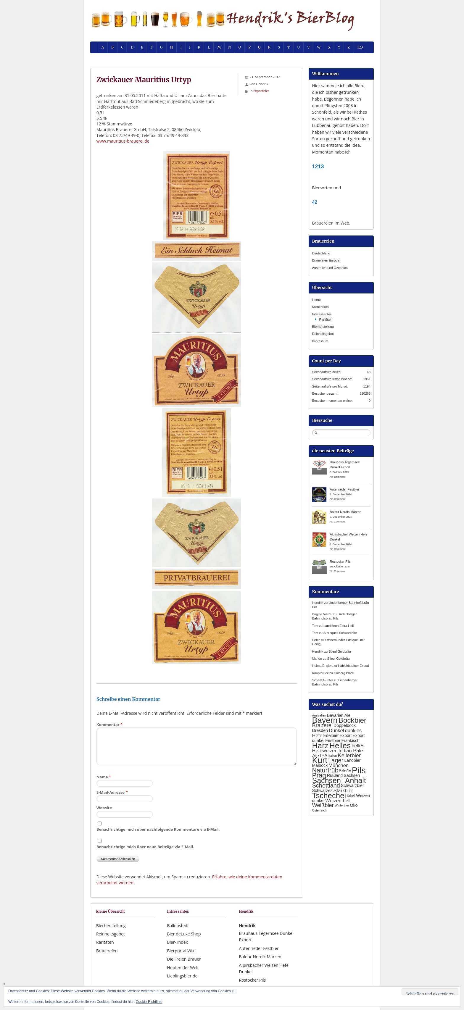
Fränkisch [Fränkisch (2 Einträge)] (350, 740)
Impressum (320, 341)
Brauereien (107, 950)
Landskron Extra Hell (338, 625)
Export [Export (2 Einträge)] (345, 735)
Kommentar (109, 724)
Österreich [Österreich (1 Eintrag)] (319, 810)
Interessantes (321, 314)
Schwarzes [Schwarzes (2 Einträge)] (322, 790)
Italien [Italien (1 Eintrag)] (332, 755)
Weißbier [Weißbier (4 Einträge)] (323, 805)
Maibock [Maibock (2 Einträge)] (320, 765)
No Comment (337, 476)
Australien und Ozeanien (329, 268)
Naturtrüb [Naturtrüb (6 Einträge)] (325, 770)
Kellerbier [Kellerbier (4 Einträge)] (349, 755)
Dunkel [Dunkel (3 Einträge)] (336, 730)
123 (360, 47)
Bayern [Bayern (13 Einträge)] (324, 720)
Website (104, 807)
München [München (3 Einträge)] (338, 765)
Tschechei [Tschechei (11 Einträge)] (329, 795)
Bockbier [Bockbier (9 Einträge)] (352, 720)
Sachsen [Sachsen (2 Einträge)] (352, 775)
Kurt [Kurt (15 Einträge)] (319, 760)
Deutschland (321, 253)
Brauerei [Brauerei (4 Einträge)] (322, 725)
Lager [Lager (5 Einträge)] (335, 760)
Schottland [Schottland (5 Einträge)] (326, 785)
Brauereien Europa (325, 260)
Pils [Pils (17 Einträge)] (359, 770)
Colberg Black (344, 673)
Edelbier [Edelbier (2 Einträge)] (331, 735)
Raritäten (325, 319)
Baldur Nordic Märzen (345, 512)
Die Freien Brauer (184, 959)
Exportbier (261, 90)
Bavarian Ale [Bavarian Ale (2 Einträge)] (338, 715)
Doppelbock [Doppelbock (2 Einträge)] (345, 725)
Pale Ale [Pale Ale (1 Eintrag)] (345, 770)
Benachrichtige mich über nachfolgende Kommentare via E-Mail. (158, 829)
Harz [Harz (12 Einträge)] (320, 745)
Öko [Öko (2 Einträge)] (354, 805)
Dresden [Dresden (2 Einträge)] (320, 730)
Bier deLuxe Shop (184, 934)
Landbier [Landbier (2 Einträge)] (352, 760)
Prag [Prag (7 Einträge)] (319, 775)
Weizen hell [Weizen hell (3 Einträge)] (337, 800)
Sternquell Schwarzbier (340, 633)
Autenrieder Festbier (344, 489)
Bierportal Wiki (181, 950)
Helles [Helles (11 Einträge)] (340, 745)
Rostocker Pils (340, 561)
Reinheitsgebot (323, 333)
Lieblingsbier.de (182, 976)
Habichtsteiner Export (353, 665)
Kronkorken (320, 307)
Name (103, 777)
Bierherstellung (323, 326)
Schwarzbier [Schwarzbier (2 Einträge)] (352, 785)
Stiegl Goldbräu (339, 651)
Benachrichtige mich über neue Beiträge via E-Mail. (145, 846)
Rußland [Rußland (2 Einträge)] (335, 775)
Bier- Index (177, 942)
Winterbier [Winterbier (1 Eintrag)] (342, 805)
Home (316, 299)
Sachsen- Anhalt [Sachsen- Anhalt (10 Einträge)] (339, 780)
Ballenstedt (177, 925)
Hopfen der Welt (183, 967)
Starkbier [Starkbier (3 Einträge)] (343, 790)
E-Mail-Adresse (112, 792)
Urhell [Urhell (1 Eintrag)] (351, 795)
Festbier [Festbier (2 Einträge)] (332, 740)
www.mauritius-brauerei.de (122, 141)
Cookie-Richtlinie (149, 1002)
